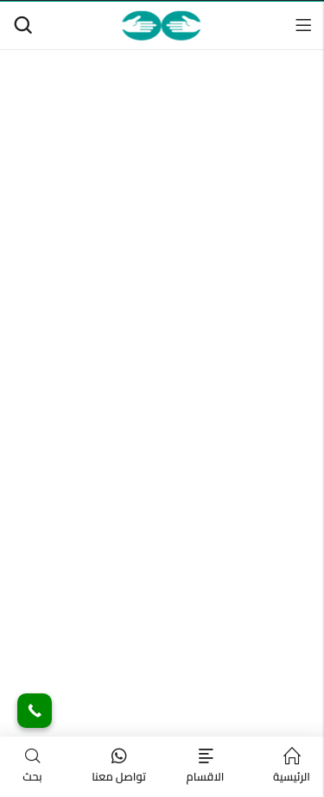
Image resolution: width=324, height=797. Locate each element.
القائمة (303, 26)
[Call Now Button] (34, 710)
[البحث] (22, 25)
